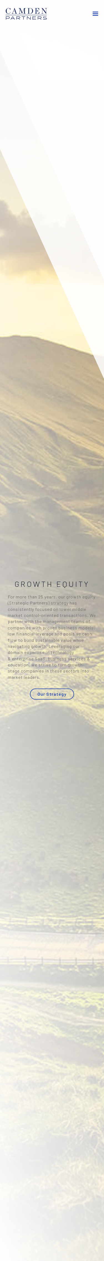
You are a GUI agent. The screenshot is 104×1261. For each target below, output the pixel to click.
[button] (95, 13)
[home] (30, 14)
